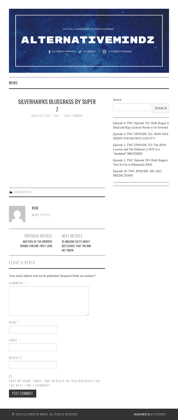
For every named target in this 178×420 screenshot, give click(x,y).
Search (117, 99)
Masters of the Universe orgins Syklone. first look (36, 244)
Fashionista (142, 414)
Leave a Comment (73, 116)
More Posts (41, 215)
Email (15, 340)
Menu (13, 82)
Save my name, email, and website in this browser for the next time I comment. (54, 383)
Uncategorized (22, 192)
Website (15, 358)
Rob (56, 116)
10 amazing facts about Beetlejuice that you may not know (76, 246)
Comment (18, 283)
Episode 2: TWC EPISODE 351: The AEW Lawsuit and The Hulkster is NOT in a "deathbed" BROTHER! (139, 149)
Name (14, 322)
